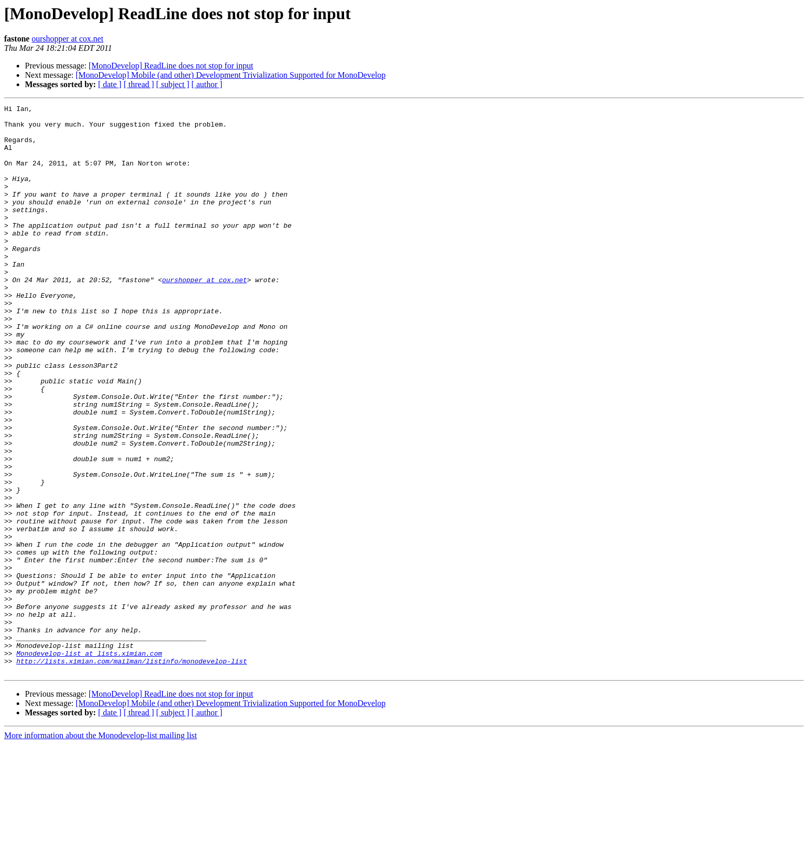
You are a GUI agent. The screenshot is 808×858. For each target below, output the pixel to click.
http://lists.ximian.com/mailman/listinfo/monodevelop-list (131, 773)
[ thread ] (139, 84)
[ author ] (207, 84)
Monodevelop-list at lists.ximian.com (89, 763)
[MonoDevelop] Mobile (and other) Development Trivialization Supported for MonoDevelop (231, 75)
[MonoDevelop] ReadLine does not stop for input (171, 65)
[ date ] (109, 84)
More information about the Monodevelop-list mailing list (100, 849)
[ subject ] (172, 84)
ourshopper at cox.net (67, 38)
